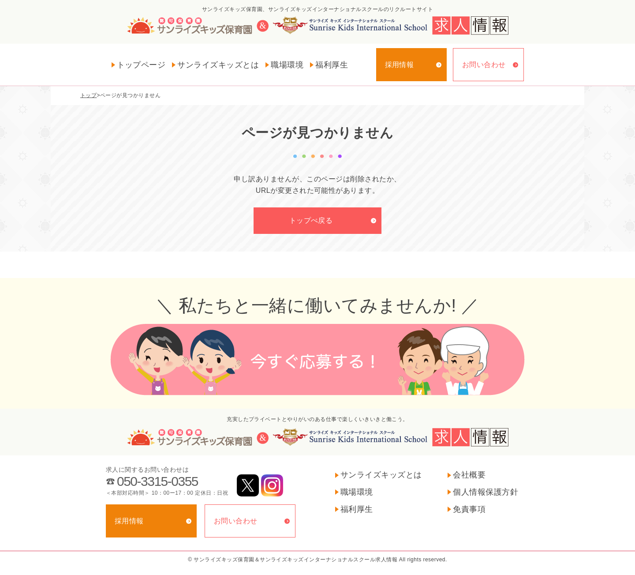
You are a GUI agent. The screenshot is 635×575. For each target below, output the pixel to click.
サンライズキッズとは (218, 65)
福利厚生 (331, 65)
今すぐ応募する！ (317, 359)
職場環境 (287, 65)
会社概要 (469, 474)
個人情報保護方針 (485, 492)
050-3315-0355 (157, 481)
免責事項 (469, 509)
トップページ (141, 65)
